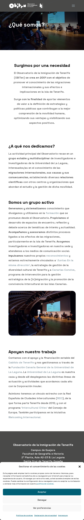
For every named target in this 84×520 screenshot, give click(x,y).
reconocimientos (57, 255)
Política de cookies (24, 515)
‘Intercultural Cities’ (34, 407)
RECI (60, 398)
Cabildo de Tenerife (21, 362)
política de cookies (45, 484)
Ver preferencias (42, 508)
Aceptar (42, 492)
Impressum (63, 515)
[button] (79, 466)
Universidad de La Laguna (44, 372)
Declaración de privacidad (45, 515)
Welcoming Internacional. (24, 417)
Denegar (42, 500)
